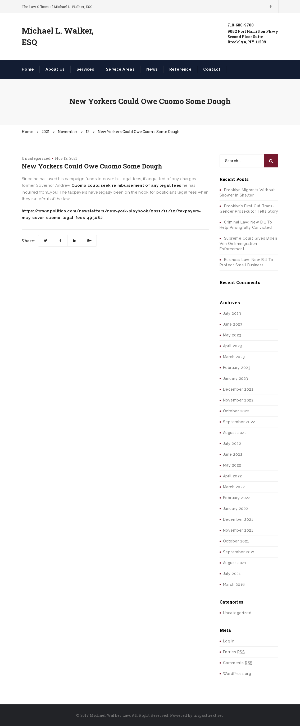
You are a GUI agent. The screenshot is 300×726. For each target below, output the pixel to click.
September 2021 (239, 552)
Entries (234, 652)
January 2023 (235, 378)
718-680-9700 (241, 25)
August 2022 (235, 433)
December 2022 (238, 389)
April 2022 (232, 476)
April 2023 (232, 346)
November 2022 (238, 400)
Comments (238, 663)
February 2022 (237, 498)
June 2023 (233, 324)
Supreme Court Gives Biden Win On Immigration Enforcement (248, 243)
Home (28, 69)
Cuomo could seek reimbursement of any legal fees (126, 185)
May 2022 (232, 465)
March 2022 (234, 487)
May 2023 (232, 335)
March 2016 (234, 584)
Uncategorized (36, 158)
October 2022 (236, 411)
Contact (211, 69)
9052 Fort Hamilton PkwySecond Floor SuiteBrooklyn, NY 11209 (253, 36)
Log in (229, 641)
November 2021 (238, 530)
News (152, 69)
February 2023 (237, 368)
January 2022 (235, 508)
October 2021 (236, 541)
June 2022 (233, 454)
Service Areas (120, 69)
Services (85, 69)
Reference (180, 69)
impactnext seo (208, 715)
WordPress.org (237, 674)
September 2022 (239, 422)
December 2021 (238, 519)
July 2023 (232, 313)
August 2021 (235, 563)
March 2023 (234, 357)
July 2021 (232, 574)
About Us (55, 69)
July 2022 (232, 443)
